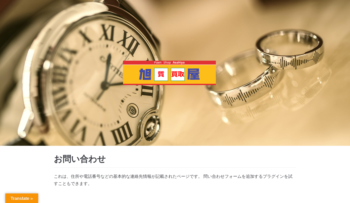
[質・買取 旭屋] (169, 73)
